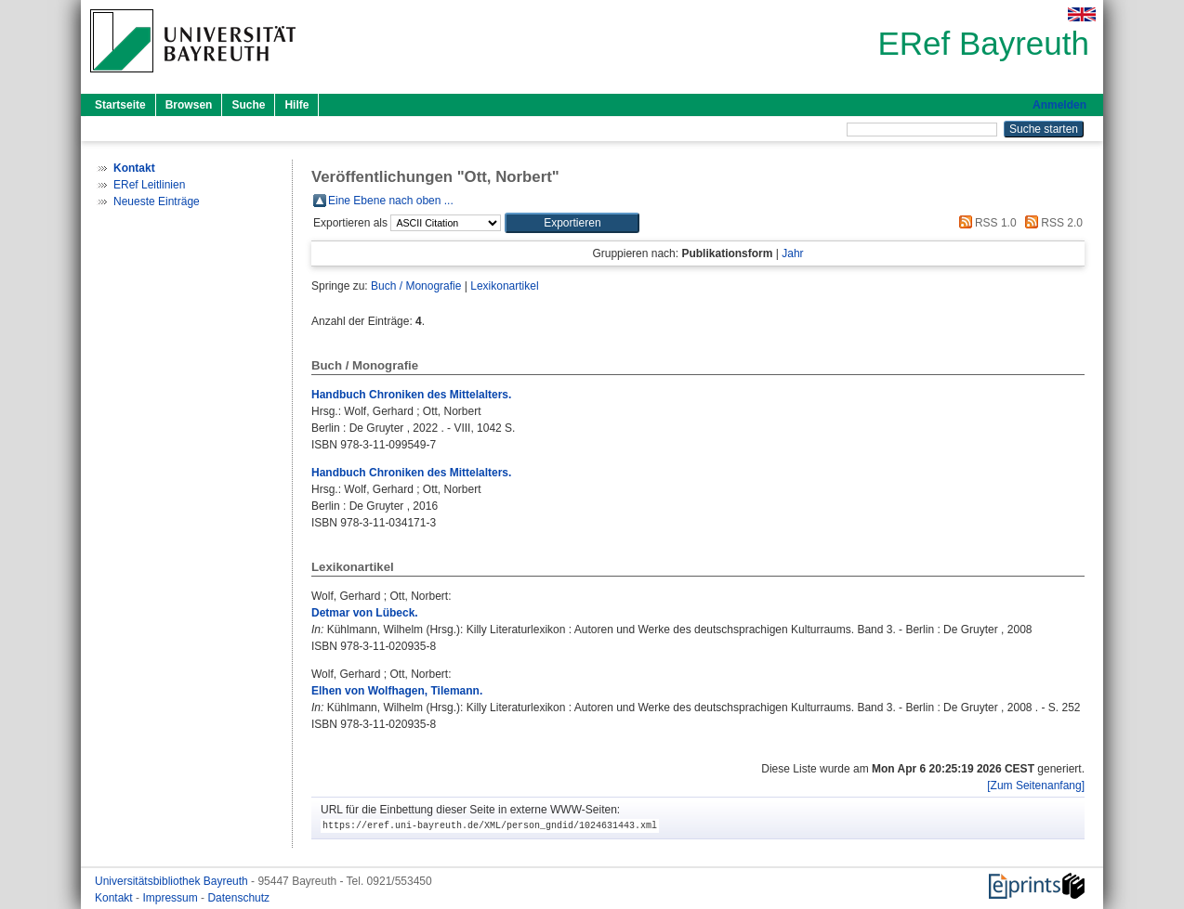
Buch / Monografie (416, 285)
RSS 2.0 (1051, 222)
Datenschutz (238, 897)
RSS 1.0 (985, 222)
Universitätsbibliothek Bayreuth (173, 881)
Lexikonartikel (504, 285)
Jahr (792, 253)
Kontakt (115, 897)
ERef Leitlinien (149, 184)
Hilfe (296, 104)
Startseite (120, 104)
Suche (248, 104)
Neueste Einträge (156, 201)
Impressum (171, 897)
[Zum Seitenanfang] (1036, 785)
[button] (572, 223)
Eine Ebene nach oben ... (391, 200)
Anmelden (1059, 104)
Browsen (189, 104)
